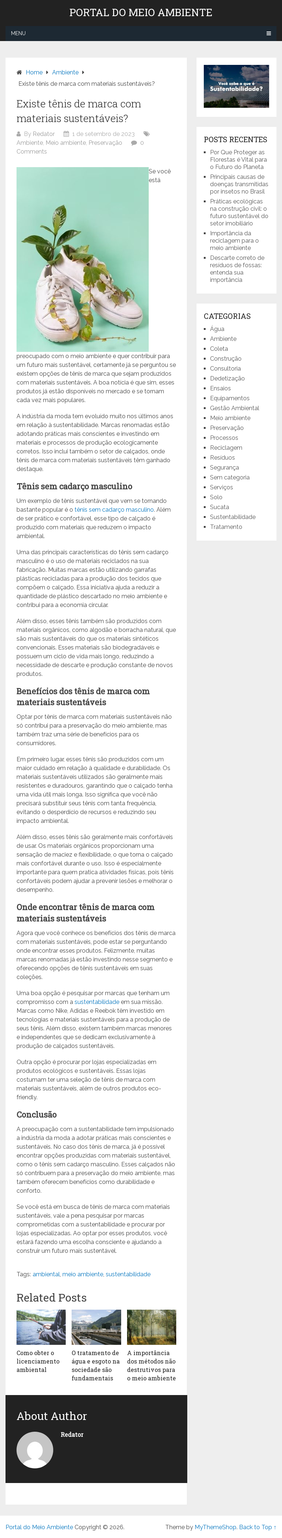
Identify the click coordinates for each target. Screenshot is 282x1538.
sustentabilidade (98, 1001)
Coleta (219, 348)
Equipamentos (230, 398)
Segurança (224, 467)
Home (34, 72)
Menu (18, 33)
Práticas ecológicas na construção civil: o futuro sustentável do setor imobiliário (239, 212)
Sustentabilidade (233, 517)
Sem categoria (230, 477)
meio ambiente (82, 1274)
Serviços (221, 487)
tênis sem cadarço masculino (114, 509)
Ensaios (220, 388)
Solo (216, 497)
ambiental (46, 1274)
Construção (226, 358)
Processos (224, 437)
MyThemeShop (215, 1527)
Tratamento (226, 526)
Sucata (219, 507)
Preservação (105, 142)
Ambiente (65, 72)
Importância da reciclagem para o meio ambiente (234, 240)
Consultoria (225, 368)
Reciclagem (226, 447)
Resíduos (222, 457)
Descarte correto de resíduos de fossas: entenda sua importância (237, 268)
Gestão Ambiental (234, 408)
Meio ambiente (66, 142)
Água (217, 328)
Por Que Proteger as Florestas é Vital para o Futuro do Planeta (238, 159)
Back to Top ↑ (257, 1527)
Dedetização (227, 378)
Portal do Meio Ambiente (141, 12)
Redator (44, 133)
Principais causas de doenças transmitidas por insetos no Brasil (239, 184)
